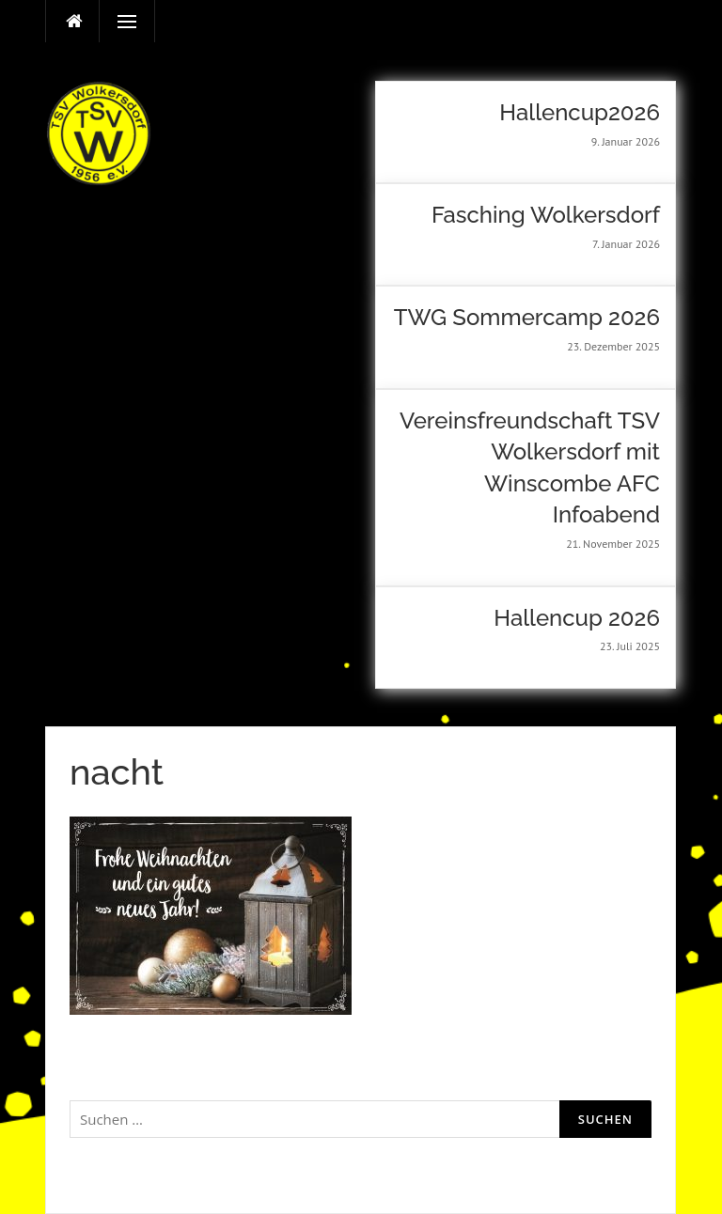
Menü (118, 21)
